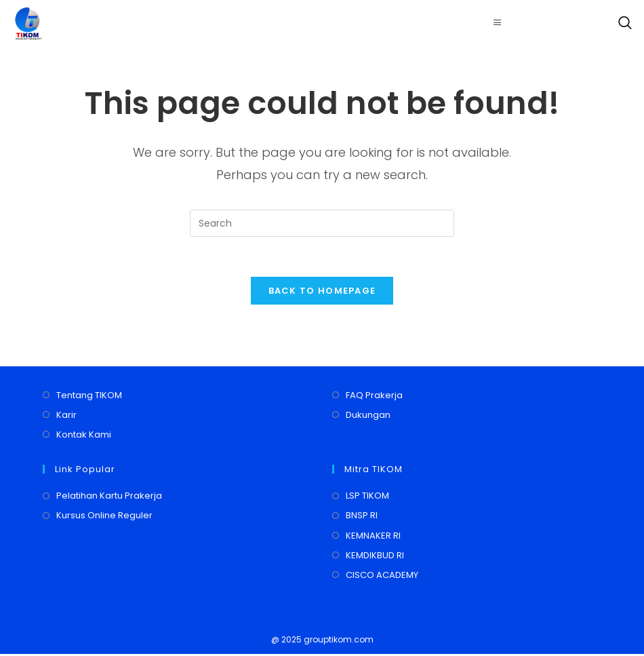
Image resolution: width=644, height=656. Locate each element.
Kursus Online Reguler (104, 517)
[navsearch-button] (621, 24)
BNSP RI (362, 517)
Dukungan (368, 416)
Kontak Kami (83, 436)
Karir (66, 416)
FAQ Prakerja (374, 396)
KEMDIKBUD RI (375, 556)
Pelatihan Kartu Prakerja (109, 497)
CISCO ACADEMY (382, 576)
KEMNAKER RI (373, 536)
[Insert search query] (322, 223)
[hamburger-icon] (498, 23)
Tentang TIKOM (89, 396)
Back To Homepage (322, 292)
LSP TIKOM (367, 497)
